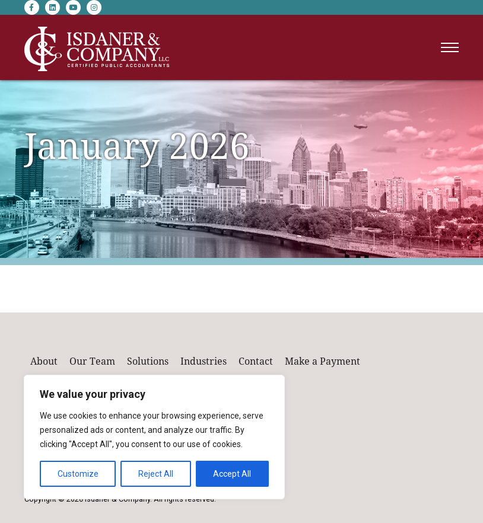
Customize (78, 474)
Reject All (155, 474)
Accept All (232, 474)
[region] (154, 437)
